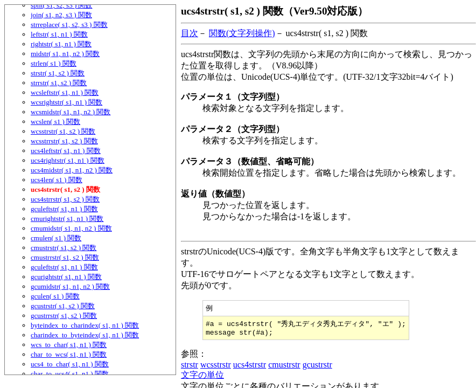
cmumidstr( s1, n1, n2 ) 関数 (71, 228)
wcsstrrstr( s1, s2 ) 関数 (64, 141)
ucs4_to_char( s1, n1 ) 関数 (70, 364)
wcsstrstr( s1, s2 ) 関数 (63, 131)
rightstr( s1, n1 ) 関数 (61, 44)
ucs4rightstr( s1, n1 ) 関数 (67, 160)
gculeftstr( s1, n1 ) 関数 (64, 209)
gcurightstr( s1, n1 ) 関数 (66, 277)
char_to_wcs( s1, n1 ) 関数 (69, 354)
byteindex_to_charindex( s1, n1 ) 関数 (85, 325)
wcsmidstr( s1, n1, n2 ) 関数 (70, 112)
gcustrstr (317, 367)
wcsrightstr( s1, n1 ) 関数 (66, 102)
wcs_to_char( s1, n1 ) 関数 (69, 345)
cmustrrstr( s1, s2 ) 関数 (65, 257)
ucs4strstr (249, 367)
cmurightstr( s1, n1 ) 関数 (67, 218)
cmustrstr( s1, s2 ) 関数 (63, 248)
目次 (189, 33)
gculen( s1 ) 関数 (55, 296)
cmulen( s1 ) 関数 (56, 238)
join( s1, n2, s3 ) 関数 (61, 15)
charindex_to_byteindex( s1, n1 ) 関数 (85, 335)
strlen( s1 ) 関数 (53, 63)
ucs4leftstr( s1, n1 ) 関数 (66, 151)
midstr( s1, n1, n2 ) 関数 (65, 54)
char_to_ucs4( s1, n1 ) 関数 (70, 374)
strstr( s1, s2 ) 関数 (58, 73)
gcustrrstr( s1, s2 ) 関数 (64, 315)
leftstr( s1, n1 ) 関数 (59, 34)
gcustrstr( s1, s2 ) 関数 (63, 306)
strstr (189, 367)
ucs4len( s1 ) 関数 (56, 180)
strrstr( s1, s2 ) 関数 (59, 83)
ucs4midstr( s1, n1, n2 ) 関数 (72, 170)
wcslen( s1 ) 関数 (55, 121)
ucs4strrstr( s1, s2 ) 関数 (65, 199)
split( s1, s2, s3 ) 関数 (61, 5)
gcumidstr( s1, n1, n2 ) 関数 (70, 286)
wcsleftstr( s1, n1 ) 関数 (65, 92)
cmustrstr (284, 367)
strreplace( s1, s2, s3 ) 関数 (69, 24)
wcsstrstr (215, 367)
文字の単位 (202, 377)
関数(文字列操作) (242, 33)
